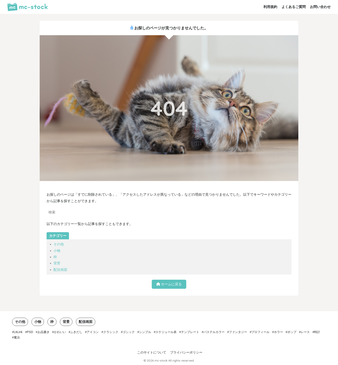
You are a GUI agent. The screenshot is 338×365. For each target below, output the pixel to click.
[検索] (126, 213)
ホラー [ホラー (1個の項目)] (278, 332)
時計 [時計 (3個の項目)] (317, 332)
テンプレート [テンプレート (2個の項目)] (190, 332)
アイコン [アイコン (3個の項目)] (93, 332)
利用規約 (270, 7)
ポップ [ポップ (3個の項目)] (291, 332)
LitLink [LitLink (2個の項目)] (18, 332)
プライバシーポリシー (186, 352)
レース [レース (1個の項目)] (305, 332)
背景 (56, 263)
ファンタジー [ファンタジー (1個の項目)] (238, 332)
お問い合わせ (320, 7)
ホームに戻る (169, 284)
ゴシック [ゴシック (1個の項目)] (129, 332)
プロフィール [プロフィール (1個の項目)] (260, 332)
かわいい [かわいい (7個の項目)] (60, 332)
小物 (56, 250)
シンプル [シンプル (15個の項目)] (145, 332)
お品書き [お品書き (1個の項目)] (44, 332)
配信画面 (60, 269)
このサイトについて (151, 352)
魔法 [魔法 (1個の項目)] (17, 337)
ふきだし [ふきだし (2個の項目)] (76, 332)
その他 (58, 244)
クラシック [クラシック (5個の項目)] (110, 332)
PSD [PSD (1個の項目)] (30, 332)
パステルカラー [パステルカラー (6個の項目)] (214, 332)
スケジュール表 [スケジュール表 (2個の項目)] (166, 332)
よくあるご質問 (294, 7)
